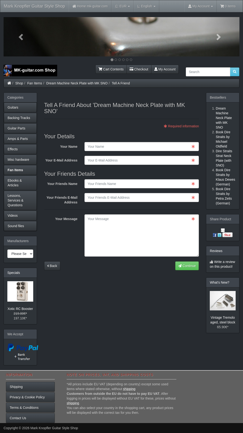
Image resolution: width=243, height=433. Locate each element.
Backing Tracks (19, 118)
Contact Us (18, 418)
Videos (13, 215)
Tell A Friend (121, 83)
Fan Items (34, 83)
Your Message (66, 219)
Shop (19, 83)
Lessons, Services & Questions (15, 200)
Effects (13, 149)
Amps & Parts (18, 139)
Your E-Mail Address (61, 160)
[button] (21, 36)
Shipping (16, 387)
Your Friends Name (62, 184)
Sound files (16, 226)
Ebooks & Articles (15, 183)
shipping (129, 389)
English (146, 6)
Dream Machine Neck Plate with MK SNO (76, 83)
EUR (122, 6)
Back (52, 266)
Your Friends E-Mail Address (62, 200)
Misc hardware (18, 159)
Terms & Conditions (24, 408)
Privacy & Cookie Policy (27, 397)
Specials (13, 273)
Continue (187, 266)
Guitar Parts (16, 128)
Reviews (216, 251)
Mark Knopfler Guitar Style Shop (34, 6)
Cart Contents (111, 69)
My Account (165, 69)
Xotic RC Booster (20, 309)
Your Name (68, 146)
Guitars (13, 107)
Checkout (139, 69)
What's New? (219, 282)
